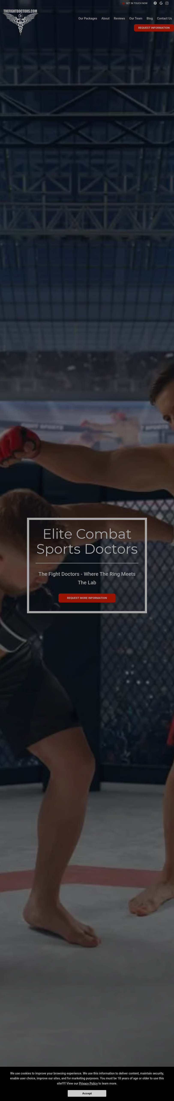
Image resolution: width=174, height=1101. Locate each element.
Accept (87, 1093)
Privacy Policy (88, 1083)
